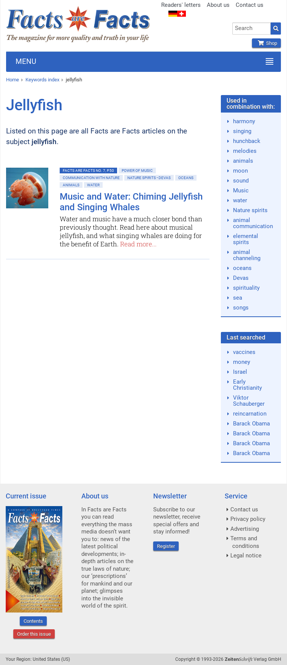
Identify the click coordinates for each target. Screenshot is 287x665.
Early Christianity (247, 384)
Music (241, 190)
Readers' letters (181, 5)
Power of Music (137, 170)
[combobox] (251, 28)
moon (240, 170)
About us (218, 5)
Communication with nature (91, 178)
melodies (245, 151)
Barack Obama (251, 423)
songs (241, 307)
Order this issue (34, 634)
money (241, 362)
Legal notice (246, 555)
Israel (240, 371)
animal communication (253, 223)
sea (237, 297)
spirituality (246, 287)
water (240, 200)
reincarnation (249, 413)
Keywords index (42, 80)
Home (12, 80)
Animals (71, 185)
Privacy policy (247, 519)
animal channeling (246, 255)
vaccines (244, 352)
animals (243, 160)
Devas (241, 278)
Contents (33, 621)
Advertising (244, 528)
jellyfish (74, 80)
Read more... (138, 244)
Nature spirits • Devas (149, 178)
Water (93, 185)
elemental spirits (245, 239)
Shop (266, 43)
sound (241, 180)
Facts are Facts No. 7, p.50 (88, 170)
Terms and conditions (244, 542)
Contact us (249, 5)
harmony (244, 121)
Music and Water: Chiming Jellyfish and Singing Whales (131, 202)
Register (166, 546)
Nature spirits (250, 210)
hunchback (246, 141)
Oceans (185, 178)
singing (242, 131)
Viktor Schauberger (249, 400)
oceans (242, 268)
